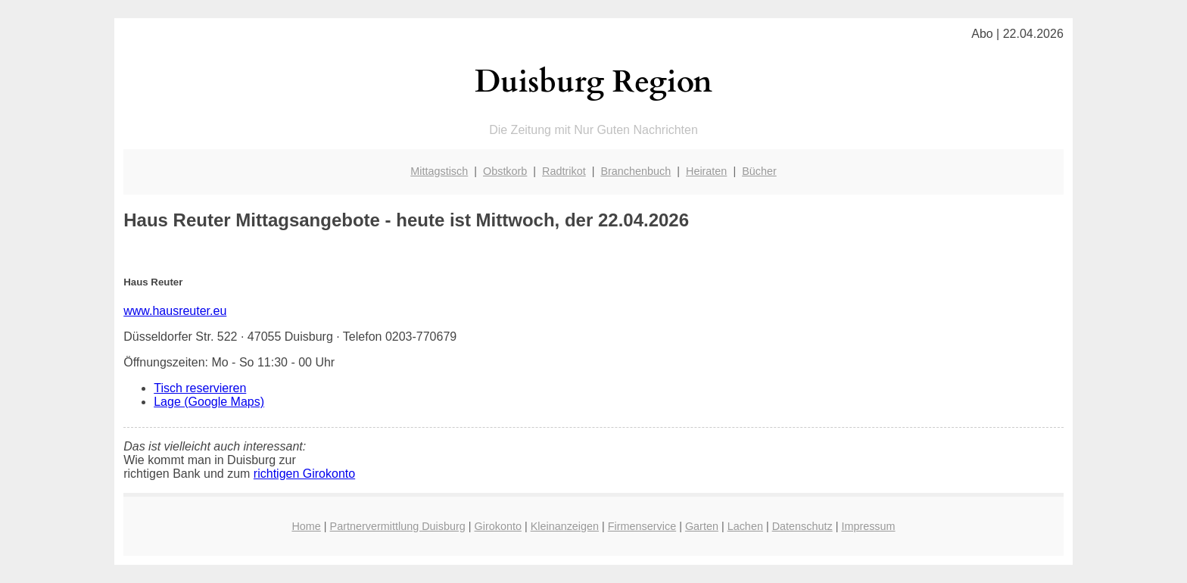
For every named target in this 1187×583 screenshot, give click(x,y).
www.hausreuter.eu (174, 310)
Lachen (745, 526)
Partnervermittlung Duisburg (398, 526)
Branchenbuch (635, 171)
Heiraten (706, 171)
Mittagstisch (439, 171)
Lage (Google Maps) (209, 401)
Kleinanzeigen (565, 526)
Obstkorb (505, 171)
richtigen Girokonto (304, 473)
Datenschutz (802, 526)
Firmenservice (642, 526)
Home (305, 526)
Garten (701, 526)
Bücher (759, 171)
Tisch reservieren (200, 388)
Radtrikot (564, 171)
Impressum (868, 526)
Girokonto (498, 526)
